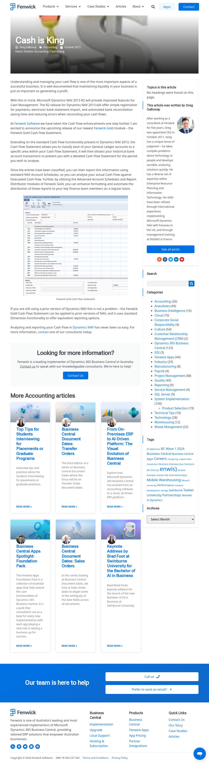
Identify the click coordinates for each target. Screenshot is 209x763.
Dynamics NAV (83, 327)
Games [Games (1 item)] (160, 475)
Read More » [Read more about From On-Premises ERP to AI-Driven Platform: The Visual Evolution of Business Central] (115, 506)
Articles (28, 51)
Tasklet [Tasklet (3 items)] (188, 490)
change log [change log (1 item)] (173, 459)
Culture (160, 329)
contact (43, 332)
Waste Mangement (168, 427)
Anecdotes (162, 306)
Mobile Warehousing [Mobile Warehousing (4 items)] (164, 480)
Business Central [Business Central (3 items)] (159, 454)
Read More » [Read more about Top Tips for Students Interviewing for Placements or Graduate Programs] (24, 506)
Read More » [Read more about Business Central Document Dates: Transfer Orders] (69, 506)
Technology (163, 417)
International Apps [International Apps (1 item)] (178, 475)
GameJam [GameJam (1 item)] (151, 475)
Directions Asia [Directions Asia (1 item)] (176, 464)
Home (18, 51)
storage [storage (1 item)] (164, 490)
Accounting (50, 47)
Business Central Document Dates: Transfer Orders (71, 441)
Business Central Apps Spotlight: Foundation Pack (28, 556)
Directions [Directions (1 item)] (163, 464)
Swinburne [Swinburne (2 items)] (176, 490)
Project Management (170, 376)
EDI (157, 352)
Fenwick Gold (103, 128)
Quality (160, 380)
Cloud (159, 315)
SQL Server (162, 394)
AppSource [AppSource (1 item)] (155, 449)
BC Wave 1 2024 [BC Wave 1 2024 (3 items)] (172, 449)
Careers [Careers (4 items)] (160, 458)
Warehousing (164, 422)
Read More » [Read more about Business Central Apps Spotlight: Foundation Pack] (24, 645)
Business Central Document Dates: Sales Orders (73, 556)
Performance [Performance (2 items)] (165, 485)
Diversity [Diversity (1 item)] (154, 470)
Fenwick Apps (164, 357)
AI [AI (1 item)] (148, 449)
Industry (161, 362)
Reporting (162, 385)
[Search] (191, 283)
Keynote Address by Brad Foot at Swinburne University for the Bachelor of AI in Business (121, 561)
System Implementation (172, 399)
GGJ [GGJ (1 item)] (166, 475)
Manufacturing (165, 366)
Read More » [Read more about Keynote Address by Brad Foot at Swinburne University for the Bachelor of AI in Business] (115, 645)
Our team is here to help (57, 682)
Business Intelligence (170, 311)
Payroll (159, 371)
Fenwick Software (27, 123)
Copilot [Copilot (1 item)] (182, 459)
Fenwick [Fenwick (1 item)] (181, 470)
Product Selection (175, 408)
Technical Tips (165, 413)
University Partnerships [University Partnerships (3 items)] (164, 495)
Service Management (170, 390)
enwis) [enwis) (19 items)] (168, 469)
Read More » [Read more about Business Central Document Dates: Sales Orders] (69, 645)
